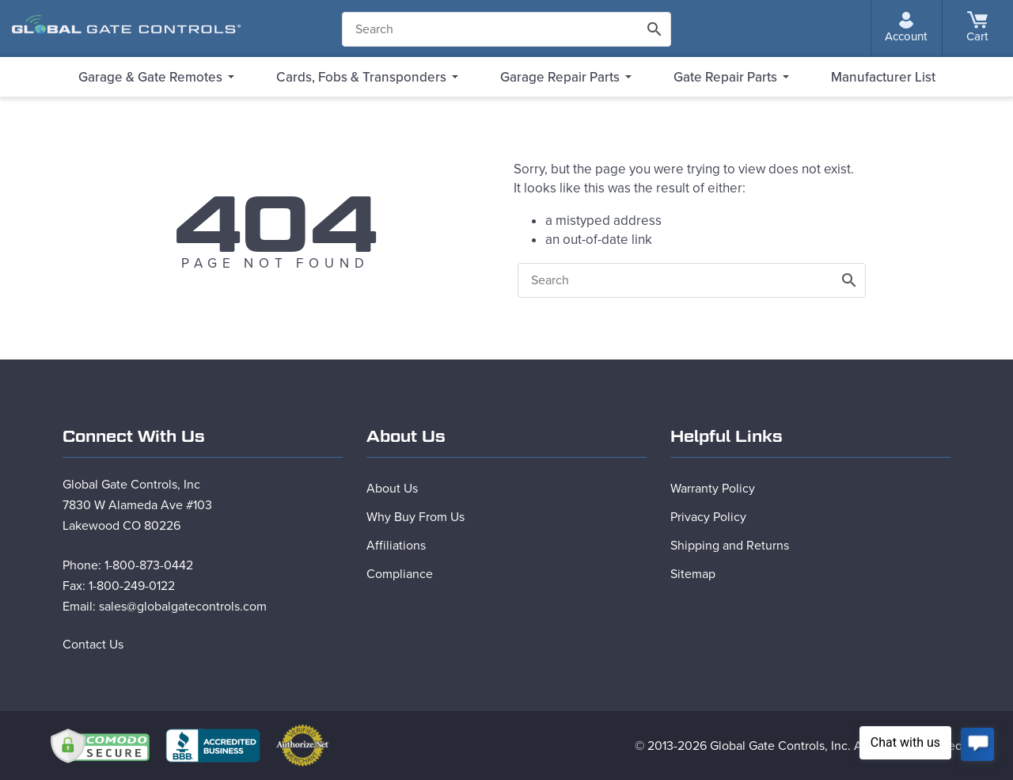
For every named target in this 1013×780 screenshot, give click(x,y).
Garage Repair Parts (560, 77)
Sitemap (692, 574)
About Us (392, 489)
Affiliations (396, 546)
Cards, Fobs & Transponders (361, 77)
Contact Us (93, 645)
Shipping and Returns (729, 546)
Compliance (399, 574)
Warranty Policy (712, 489)
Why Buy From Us (415, 517)
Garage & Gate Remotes (150, 77)
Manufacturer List (883, 77)
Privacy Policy (708, 517)
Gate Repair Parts (725, 77)
